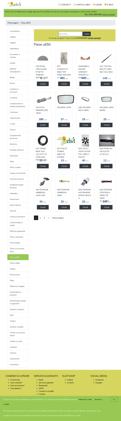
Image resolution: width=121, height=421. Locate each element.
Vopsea (13, 353)
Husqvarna (14, 199)
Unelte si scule (16, 341)
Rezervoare (15, 274)
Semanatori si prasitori (15, 293)
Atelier (12, 63)
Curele (12, 124)
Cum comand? (16, 382)
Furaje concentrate (18, 173)
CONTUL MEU (81, 4)
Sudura (13, 321)
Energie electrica (17, 150)
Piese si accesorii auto (17, 250)
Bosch (12, 83)
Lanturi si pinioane (17, 216)
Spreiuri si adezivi (17, 309)
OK (114, 399)
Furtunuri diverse (17, 179)
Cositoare (14, 112)
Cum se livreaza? (17, 385)
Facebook (99, 380)
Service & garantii (46, 382)
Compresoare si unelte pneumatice (17, 105)
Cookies (42, 394)
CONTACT (64, 4)
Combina (13, 98)
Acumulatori (15, 31)
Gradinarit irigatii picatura (16, 186)
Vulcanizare (14, 358)
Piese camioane (16, 237)
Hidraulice (14, 193)
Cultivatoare (15, 118)
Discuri (12, 129)
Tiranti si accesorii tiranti (17, 334)
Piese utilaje (15, 263)
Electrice (13, 144)
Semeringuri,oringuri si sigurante (18, 302)
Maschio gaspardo (17, 231)
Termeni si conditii (46, 391)
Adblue (13, 37)
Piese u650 (26, 23)
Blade (12, 77)
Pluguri (12, 269)
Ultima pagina (58, 218)
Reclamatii (43, 385)
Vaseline (13, 347)
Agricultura (14, 48)
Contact (70, 382)
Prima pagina (12, 23)
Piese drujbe (15, 243)
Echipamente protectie (15, 136)
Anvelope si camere (15, 55)
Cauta (86, 34)
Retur (41, 380)
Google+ (98, 382)
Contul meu (15, 380)
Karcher (13, 211)
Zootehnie (14, 364)
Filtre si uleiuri (15, 167)
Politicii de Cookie (85, 399)
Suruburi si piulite (17, 327)
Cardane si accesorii (14, 90)
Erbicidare (14, 155)
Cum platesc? (16, 388)
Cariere (70, 380)
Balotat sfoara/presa (15, 70)
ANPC (41, 388)
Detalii (42, 84)
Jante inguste (15, 205)
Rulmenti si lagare (17, 286)
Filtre (12, 161)
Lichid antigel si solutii (16, 223)
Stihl (11, 315)
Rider (12, 280)
